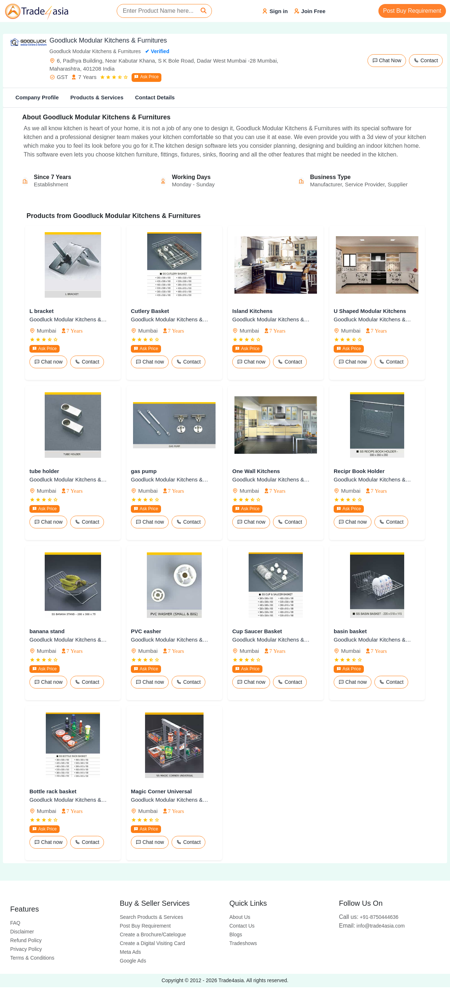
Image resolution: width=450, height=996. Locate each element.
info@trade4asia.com (372, 926)
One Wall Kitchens (256, 471)
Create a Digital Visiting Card (152, 943)
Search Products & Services (151, 917)
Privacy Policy (26, 949)
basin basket (350, 631)
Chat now (48, 362)
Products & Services (97, 97)
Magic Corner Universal (161, 791)
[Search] (204, 10)
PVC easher (146, 631)
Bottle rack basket (52, 791)
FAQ (15, 923)
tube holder (44, 471)
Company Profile (37, 97)
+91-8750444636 (369, 917)
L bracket (41, 311)
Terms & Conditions (32, 958)
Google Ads (133, 961)
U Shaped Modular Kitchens (370, 311)
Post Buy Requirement (412, 11)
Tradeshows (243, 943)
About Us (239, 917)
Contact (426, 60)
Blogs (235, 934)
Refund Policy (25, 940)
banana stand (47, 631)
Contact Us (241, 926)
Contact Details (154, 97)
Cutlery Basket (150, 311)
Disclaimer (22, 932)
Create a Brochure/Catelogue (153, 934)
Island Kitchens (252, 311)
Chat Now (386, 60)
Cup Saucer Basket (257, 631)
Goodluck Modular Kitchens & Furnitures (68, 319)
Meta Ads (130, 952)
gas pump (144, 471)
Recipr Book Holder (359, 471)
